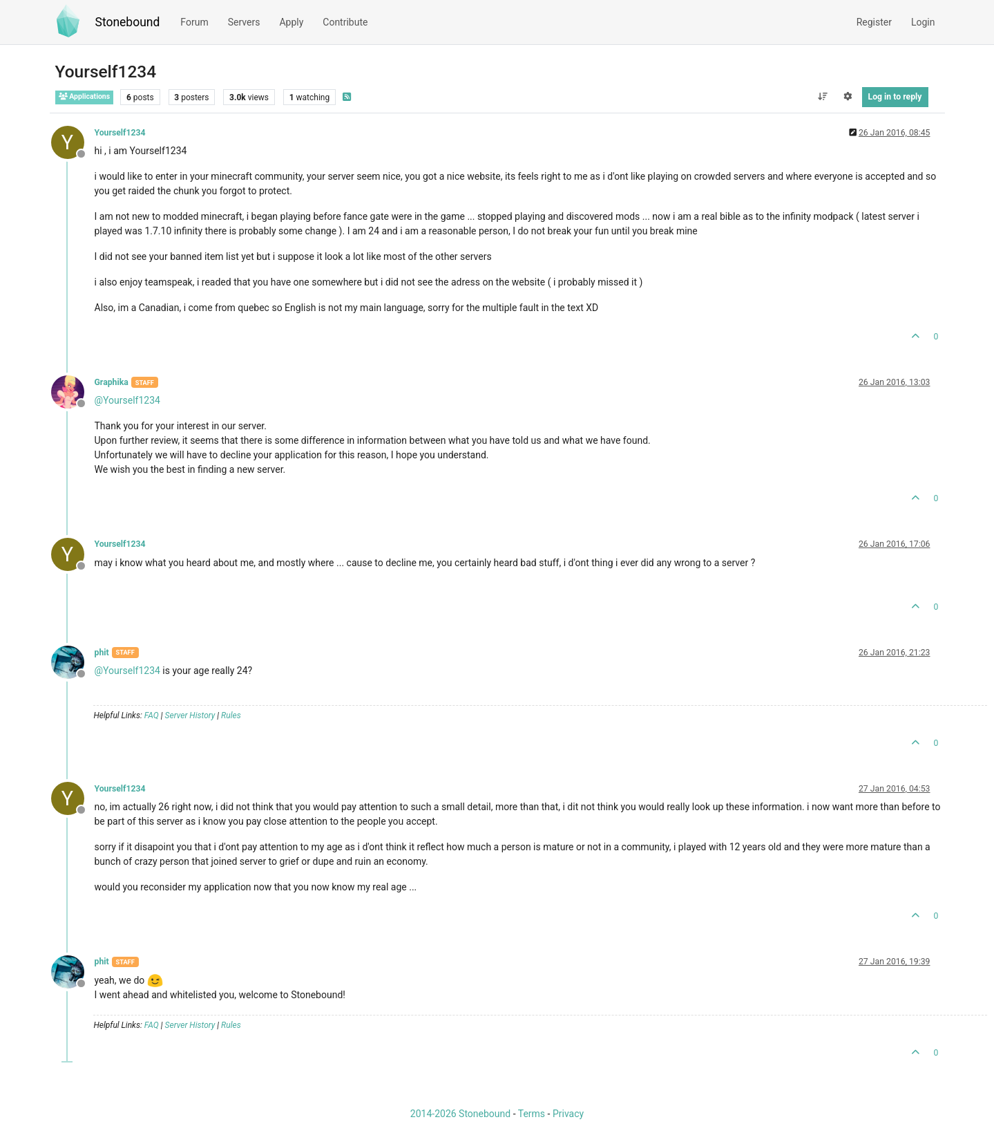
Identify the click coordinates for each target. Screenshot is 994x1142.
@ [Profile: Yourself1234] (127, 400)
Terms (531, 1113)
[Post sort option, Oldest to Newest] (822, 96)
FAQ (151, 715)
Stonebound (127, 22)
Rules (231, 715)
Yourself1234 (120, 133)
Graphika (111, 382)
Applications (85, 96)
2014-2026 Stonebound (460, 1113)
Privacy (568, 1113)
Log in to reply (895, 97)
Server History (190, 715)
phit (102, 652)
